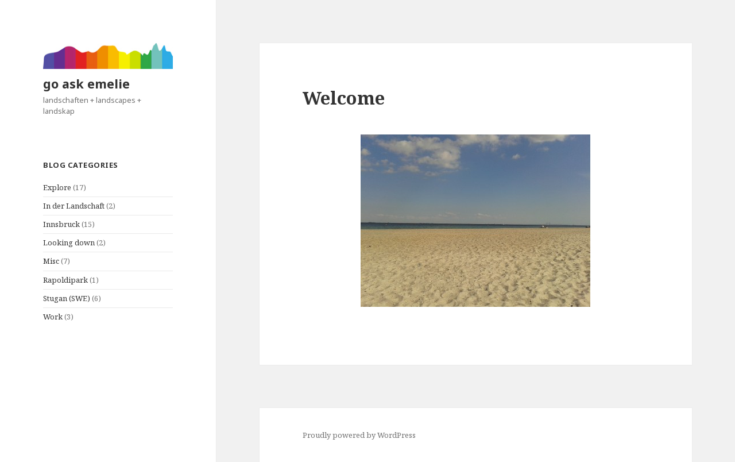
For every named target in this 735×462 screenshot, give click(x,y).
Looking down (69, 242)
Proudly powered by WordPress (359, 435)
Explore (57, 187)
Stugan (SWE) (66, 298)
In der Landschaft (74, 206)
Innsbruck (61, 224)
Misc (51, 261)
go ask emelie (86, 83)
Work (53, 316)
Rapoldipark (65, 280)
